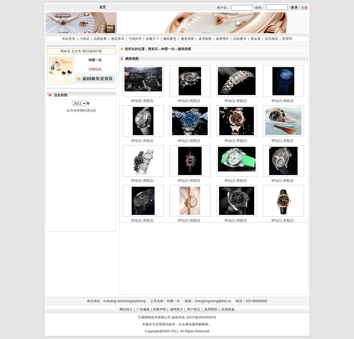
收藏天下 (152, 39)
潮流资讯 (117, 39)
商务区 (153, 49)
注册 (304, 8)
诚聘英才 (176, 309)
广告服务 (143, 309)
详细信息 (95, 69)
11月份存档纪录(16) (81, 110)
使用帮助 (210, 309)
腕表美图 (187, 39)
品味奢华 (239, 39)
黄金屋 (256, 39)
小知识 (84, 39)
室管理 (287, 39)
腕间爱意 (169, 39)
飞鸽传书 (135, 39)
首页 (102, 7)
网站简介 (126, 309)
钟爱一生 (168, 49)
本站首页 (68, 39)
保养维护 (222, 39)
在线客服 (228, 309)
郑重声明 (159, 309)
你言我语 (271, 39)
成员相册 (205, 39)
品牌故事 (100, 39)
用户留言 (193, 309)
